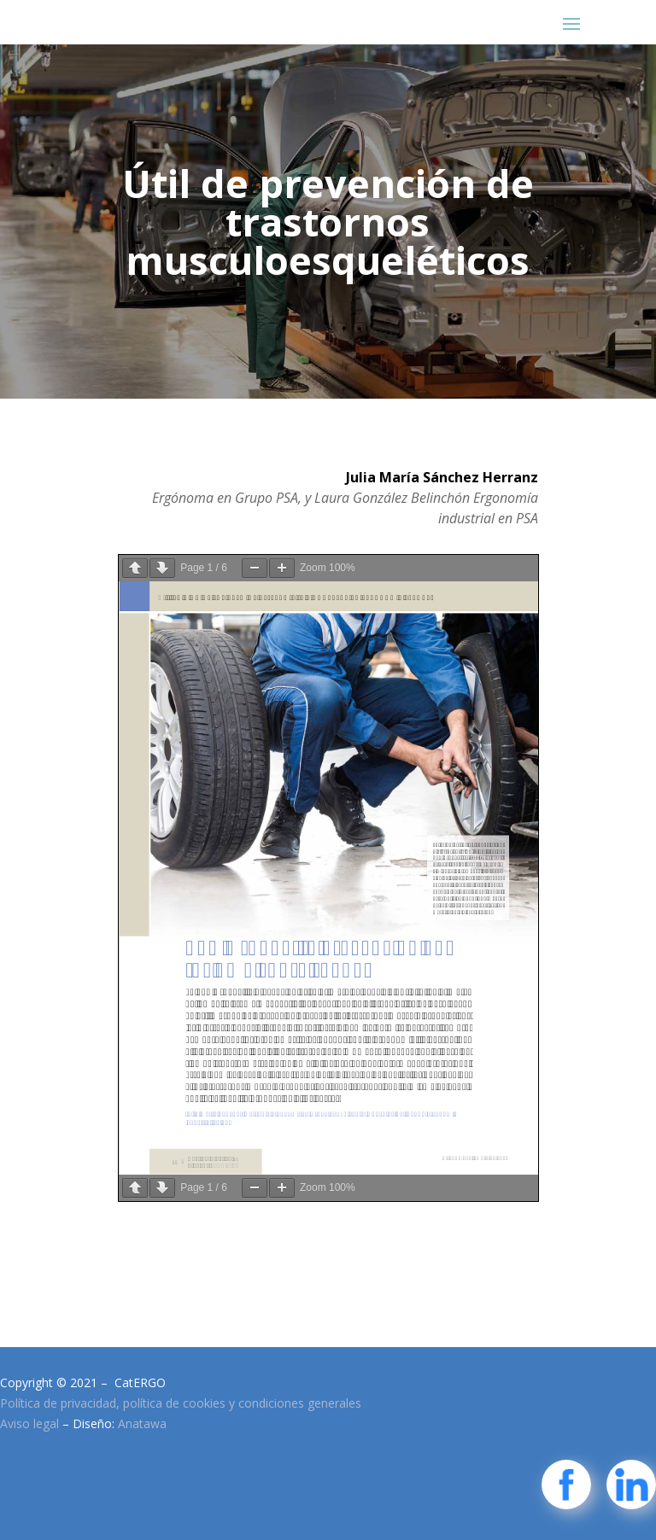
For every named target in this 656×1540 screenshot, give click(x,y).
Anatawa (142, 1423)
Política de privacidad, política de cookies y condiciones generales (180, 1403)
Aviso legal (29, 1423)
